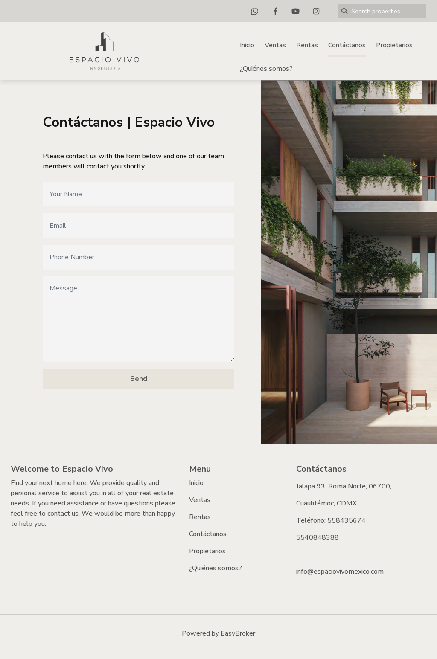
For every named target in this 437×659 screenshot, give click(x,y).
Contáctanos (347, 45)
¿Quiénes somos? (266, 68)
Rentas (307, 45)
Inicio (247, 45)
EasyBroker (238, 633)
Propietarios (394, 45)
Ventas (275, 45)
